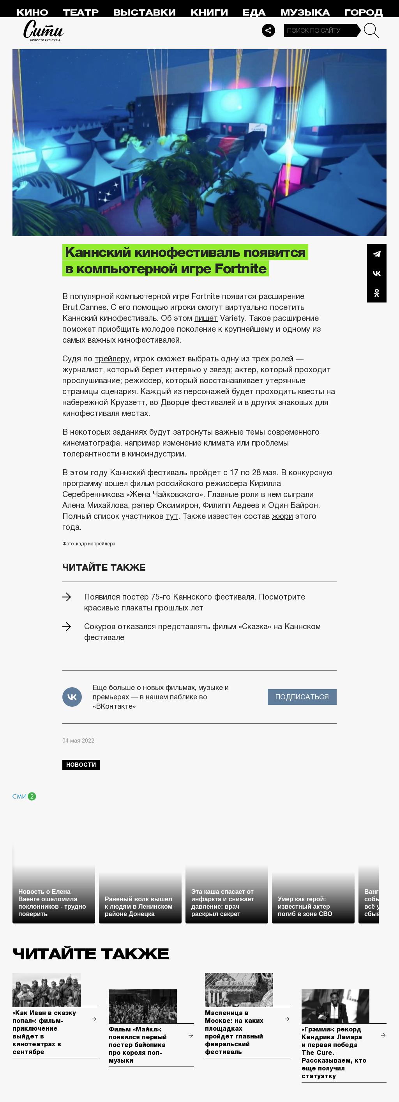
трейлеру (112, 358)
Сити (43, 30)
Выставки (144, 13)
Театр (81, 13)
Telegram (377, 254)
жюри (282, 516)
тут (172, 516)
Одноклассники (377, 292)
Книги (209, 13)
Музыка (305, 13)
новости (81, 765)
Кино (32, 13)
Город (363, 13)
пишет (206, 318)
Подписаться (302, 697)
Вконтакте (377, 273)
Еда (253, 13)
